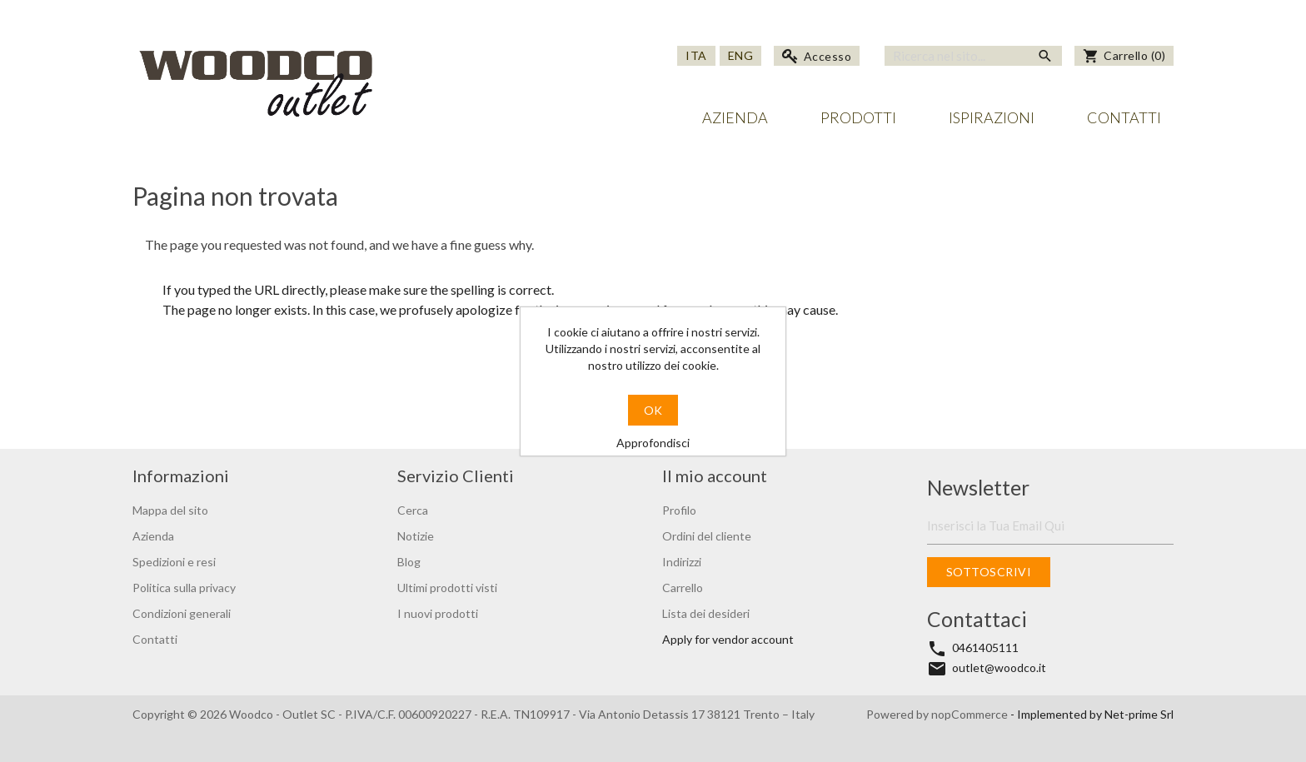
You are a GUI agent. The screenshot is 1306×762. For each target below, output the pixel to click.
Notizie (415, 536)
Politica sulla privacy (184, 587)
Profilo (679, 510)
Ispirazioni (991, 117)
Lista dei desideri (706, 613)
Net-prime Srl (1139, 714)
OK (653, 410)
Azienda (735, 117)
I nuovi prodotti (437, 613)
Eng (741, 55)
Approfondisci (653, 443)
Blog (409, 562)
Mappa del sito (170, 510)
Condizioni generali (181, 613)
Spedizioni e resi (174, 562)
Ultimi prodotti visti (447, 587)
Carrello (682, 587)
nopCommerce (970, 714)
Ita (696, 55)
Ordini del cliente (706, 536)
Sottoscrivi (989, 572)
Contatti (1124, 117)
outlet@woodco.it (999, 667)
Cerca (412, 510)
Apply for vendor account (728, 639)
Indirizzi (681, 562)
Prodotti (858, 117)
